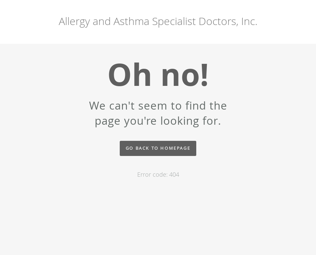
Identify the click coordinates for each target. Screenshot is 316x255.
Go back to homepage (158, 148)
